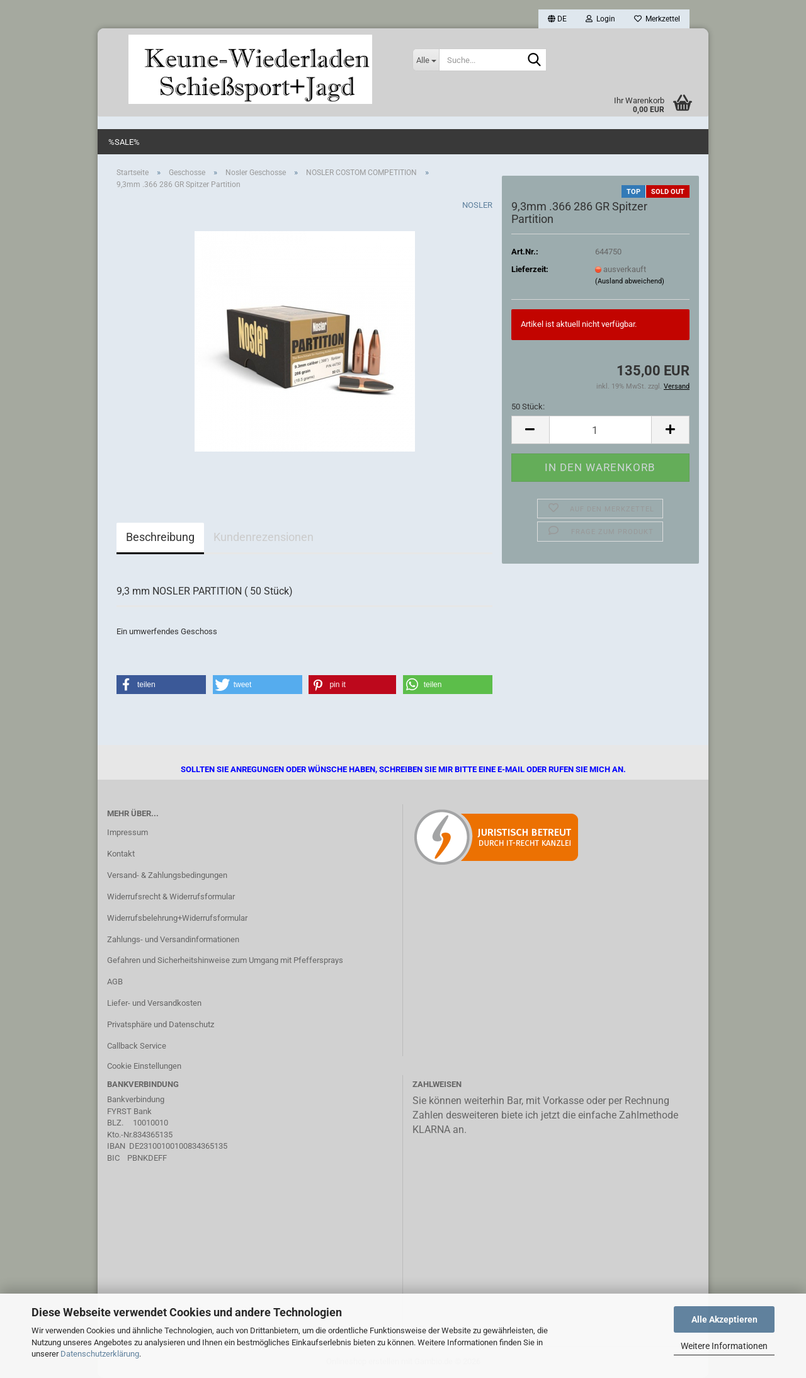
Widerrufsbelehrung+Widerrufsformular (177, 918)
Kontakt (121, 853)
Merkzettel (657, 18)
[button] (557, 18)
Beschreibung (160, 537)
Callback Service (136, 1046)
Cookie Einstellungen (144, 1066)
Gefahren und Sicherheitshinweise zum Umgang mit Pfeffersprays (225, 960)
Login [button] (600, 18)
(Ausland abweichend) (629, 281)
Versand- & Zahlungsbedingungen (167, 875)
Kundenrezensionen (263, 537)
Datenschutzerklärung (99, 1353)
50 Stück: (528, 406)
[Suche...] (425, 59)
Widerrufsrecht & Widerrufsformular (171, 896)
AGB (115, 981)
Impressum (127, 832)
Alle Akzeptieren (724, 1319)
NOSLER (477, 205)
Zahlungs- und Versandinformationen (173, 939)
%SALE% (124, 142)
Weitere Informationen (724, 1346)
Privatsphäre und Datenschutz (160, 1024)
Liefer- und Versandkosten (154, 1003)
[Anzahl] (600, 430)
